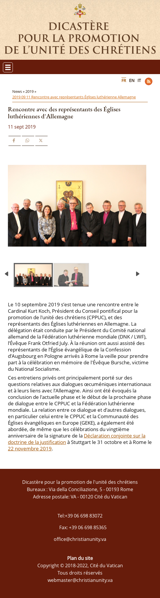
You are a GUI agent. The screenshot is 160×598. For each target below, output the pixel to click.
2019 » (31, 91)
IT (139, 80)
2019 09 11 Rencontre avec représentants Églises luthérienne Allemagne (74, 97)
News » (18, 91)
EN (132, 80)
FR (123, 80)
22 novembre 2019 (30, 448)
